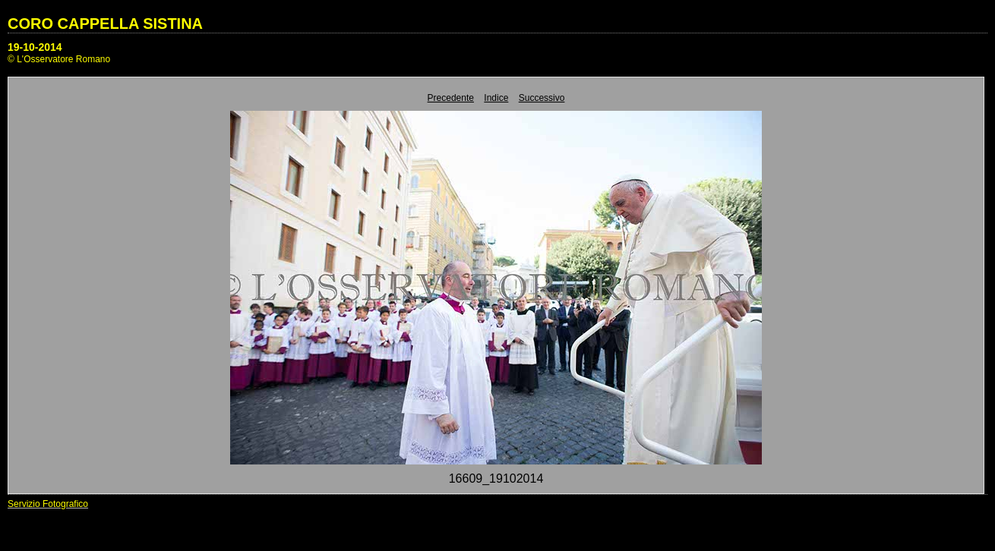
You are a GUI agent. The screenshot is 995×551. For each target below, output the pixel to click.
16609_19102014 (496, 478)
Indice (496, 98)
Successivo (542, 98)
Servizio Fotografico (48, 504)
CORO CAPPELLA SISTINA (105, 23)
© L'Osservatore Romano (59, 59)
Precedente (451, 98)
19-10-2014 (35, 47)
